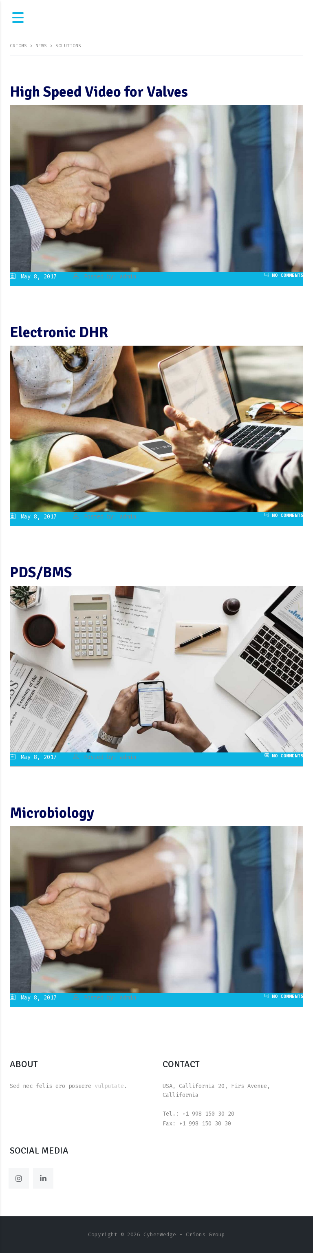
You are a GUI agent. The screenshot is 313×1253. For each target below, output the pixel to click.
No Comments (284, 275)
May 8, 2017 (33, 276)
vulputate (109, 1086)
